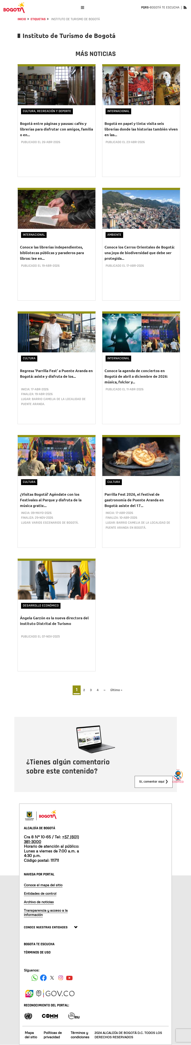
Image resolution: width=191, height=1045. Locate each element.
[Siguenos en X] (52, 978)
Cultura (29, 358)
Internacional (118, 111)
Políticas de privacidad (53, 1034)
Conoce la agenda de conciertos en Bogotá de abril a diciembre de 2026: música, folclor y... (136, 376)
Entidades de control (40, 893)
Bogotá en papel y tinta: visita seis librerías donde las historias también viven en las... (141, 129)
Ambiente (114, 234)
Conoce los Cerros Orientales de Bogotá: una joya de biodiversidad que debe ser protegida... (139, 253)
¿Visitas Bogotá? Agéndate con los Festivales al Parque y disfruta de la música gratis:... (51, 500)
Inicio (22, 19)
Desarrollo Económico (41, 605)
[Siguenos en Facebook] (34, 978)
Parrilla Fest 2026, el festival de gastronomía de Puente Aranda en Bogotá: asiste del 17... (134, 500)
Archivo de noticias (39, 902)
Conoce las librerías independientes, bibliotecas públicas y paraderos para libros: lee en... (52, 253)
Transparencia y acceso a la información (46, 912)
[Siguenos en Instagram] (60, 978)
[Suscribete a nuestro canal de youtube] (69, 978)
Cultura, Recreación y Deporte (47, 111)
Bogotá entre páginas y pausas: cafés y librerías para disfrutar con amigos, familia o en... (56, 129)
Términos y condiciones (80, 1034)
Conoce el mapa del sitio (43, 885)
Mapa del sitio (31, 1034)
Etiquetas (38, 19)
